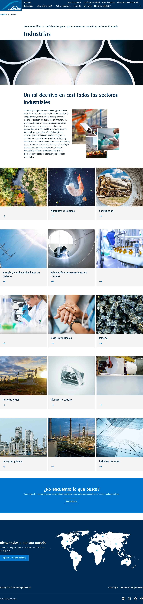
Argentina (3, 14)
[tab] (29, 6)
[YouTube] (141, 599)
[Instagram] (129, 599)
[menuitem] (77, 6)
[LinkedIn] (123, 599)
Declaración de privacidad (132, 588)
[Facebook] (135, 599)
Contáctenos (71, 501)
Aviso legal (113, 588)
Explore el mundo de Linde (14, 558)
